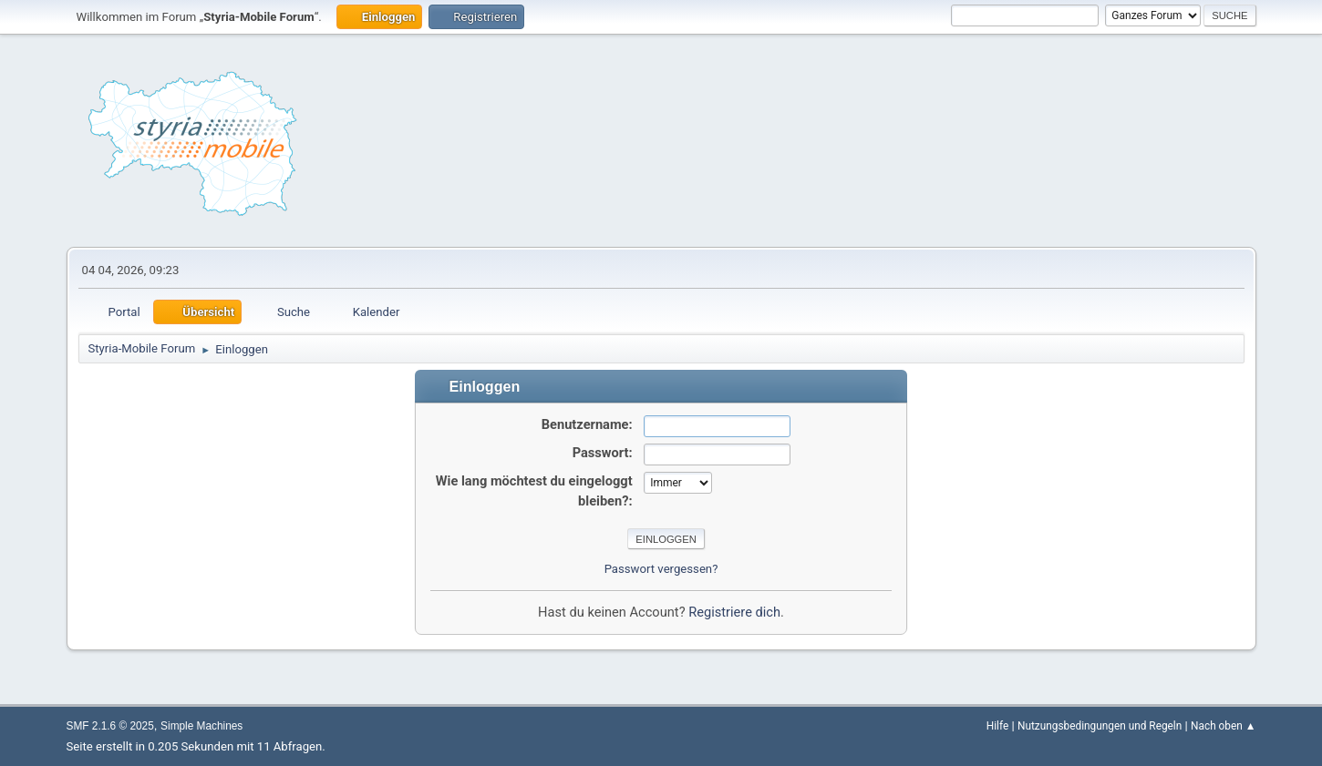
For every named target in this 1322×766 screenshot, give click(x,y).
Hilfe (997, 726)
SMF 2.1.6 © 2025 (110, 726)
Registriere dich (734, 612)
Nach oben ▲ (1223, 726)
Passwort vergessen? (661, 569)
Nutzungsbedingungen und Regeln (1099, 726)
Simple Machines (201, 726)
